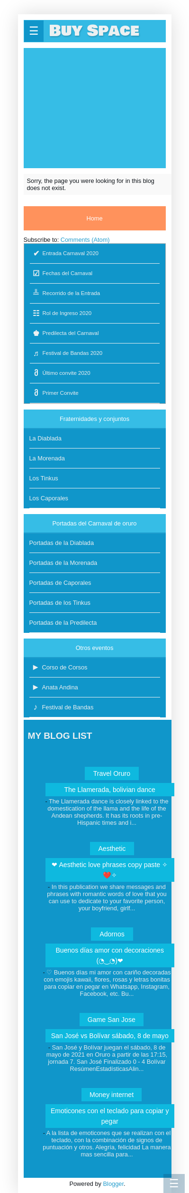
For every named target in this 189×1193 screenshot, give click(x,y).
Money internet (112, 1094)
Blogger (113, 1183)
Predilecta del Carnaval (64, 333)
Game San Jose (111, 1019)
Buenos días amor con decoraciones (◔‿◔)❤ (109, 955)
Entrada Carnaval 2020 (64, 253)
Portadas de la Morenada (63, 562)
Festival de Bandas (61, 707)
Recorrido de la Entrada (65, 293)
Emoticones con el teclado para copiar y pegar (110, 1116)
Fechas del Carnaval (61, 273)
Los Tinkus (43, 478)
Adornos (111, 934)
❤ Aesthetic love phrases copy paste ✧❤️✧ (110, 870)
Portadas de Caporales (60, 582)
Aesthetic (112, 848)
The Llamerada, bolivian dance (109, 789)
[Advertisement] (95, 107)
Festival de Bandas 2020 (66, 353)
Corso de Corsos (58, 667)
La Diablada (45, 438)
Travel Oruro (112, 773)
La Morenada (47, 458)
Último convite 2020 (60, 373)
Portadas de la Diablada (61, 542)
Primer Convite (54, 393)
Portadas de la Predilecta (63, 622)
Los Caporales (49, 498)
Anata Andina (53, 687)
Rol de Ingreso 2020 (61, 313)
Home (94, 218)
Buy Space (94, 31)
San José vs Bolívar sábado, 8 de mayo (110, 1036)
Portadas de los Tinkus (59, 602)
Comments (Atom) (85, 239)
